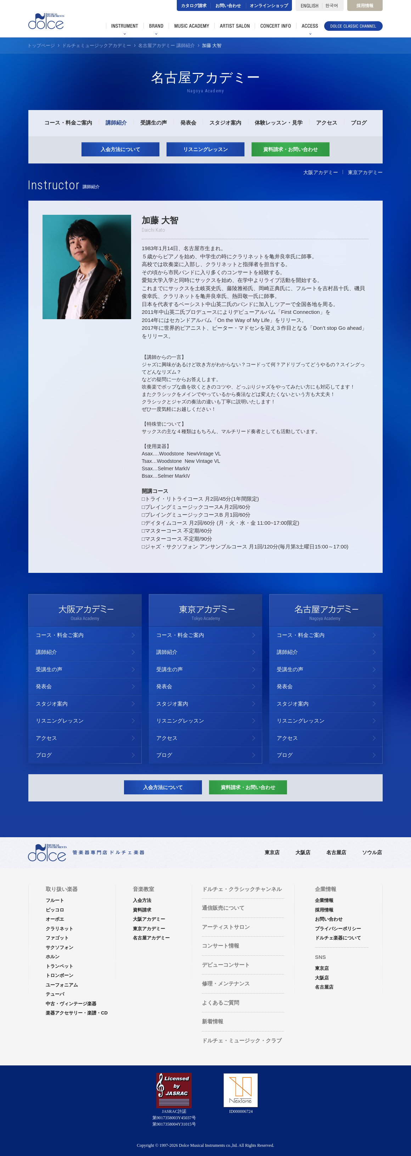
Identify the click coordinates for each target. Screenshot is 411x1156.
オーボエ (55, 919)
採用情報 (364, 5)
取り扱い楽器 (62, 889)
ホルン (53, 956)
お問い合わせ (228, 5)
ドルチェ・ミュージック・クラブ (242, 1040)
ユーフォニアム (62, 985)
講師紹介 (116, 123)
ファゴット (57, 938)
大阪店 (302, 852)
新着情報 (212, 1021)
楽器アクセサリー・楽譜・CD (77, 1013)
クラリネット (59, 928)
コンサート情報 (220, 946)
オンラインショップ (269, 5)
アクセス (326, 123)
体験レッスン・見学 (279, 123)
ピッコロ (55, 910)
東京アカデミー (365, 172)
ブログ (359, 123)
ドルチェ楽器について (338, 938)
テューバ (55, 994)
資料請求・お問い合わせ (290, 149)
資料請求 (142, 910)
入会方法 (142, 900)
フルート (55, 900)
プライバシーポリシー (338, 928)
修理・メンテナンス (226, 983)
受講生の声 (153, 123)
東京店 (272, 852)
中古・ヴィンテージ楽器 (71, 1003)
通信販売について (223, 908)
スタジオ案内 (225, 123)
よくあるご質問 (220, 1003)
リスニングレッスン (205, 149)
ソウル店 (372, 852)
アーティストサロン (226, 927)
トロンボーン (59, 975)
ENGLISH (308, 5)
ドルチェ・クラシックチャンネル (242, 889)
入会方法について (120, 149)
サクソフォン (59, 947)
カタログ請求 (194, 5)
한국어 (333, 5)
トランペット (59, 966)
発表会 (188, 123)
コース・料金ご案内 (68, 123)
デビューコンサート (226, 965)
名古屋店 (336, 852)
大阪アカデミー (320, 172)
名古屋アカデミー (151, 938)
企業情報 (324, 900)
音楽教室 (143, 889)
